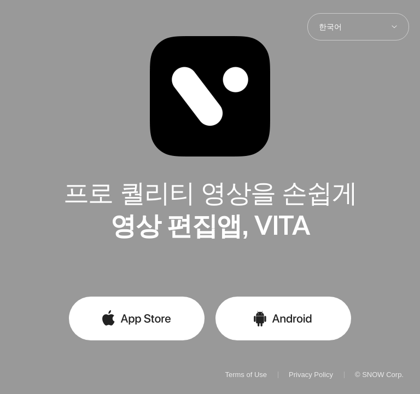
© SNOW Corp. (379, 374)
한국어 (330, 26)
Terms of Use (246, 374)
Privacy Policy (311, 374)
